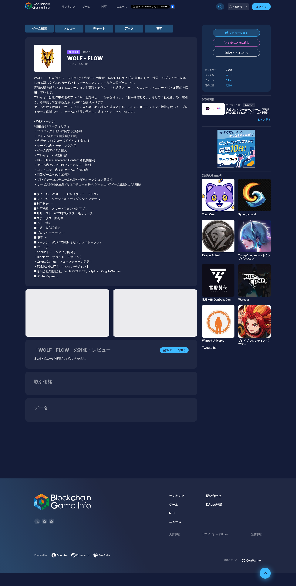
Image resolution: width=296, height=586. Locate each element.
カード (229, 75)
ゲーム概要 (39, 28)
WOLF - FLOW (85, 58)
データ (128, 28)
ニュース (175, 522)
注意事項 (256, 534)
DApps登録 (214, 504)
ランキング (68, 6)
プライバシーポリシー (215, 534)
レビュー (69, 28)
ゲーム (86, 6)
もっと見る (264, 119)
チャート (99, 28)
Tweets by (209, 348)
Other (229, 80)
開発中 (229, 85)
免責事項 (174, 534)
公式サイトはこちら (236, 52)
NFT (104, 6)
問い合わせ (213, 496)
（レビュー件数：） (78, 64)
